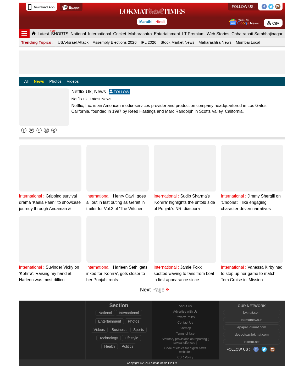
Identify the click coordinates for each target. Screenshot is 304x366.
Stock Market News (177, 42)
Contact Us (185, 322)
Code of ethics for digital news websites (185, 350)
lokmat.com (251, 312)
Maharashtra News (214, 42)
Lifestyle (131, 338)
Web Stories (218, 34)
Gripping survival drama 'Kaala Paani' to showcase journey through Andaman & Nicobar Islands (50, 203)
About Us (185, 306)
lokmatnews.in (251, 320)
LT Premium (193, 34)
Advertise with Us (185, 311)
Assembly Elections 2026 (115, 42)
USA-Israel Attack (73, 42)
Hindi (160, 22)
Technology (108, 338)
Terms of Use (185, 333)
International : (32, 196)
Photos (55, 81)
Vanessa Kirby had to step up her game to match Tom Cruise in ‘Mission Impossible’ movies (252, 274)
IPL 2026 (149, 42)
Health (109, 346)
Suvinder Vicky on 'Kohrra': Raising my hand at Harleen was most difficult (49, 273)
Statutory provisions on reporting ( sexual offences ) (185, 341)
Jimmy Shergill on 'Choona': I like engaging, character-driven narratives (251, 202)
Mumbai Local (248, 42)
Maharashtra (140, 34)
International (99, 34)
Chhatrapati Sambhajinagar (257, 34)
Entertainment (167, 34)
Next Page (152, 289)
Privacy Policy (185, 317)
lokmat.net (252, 342)
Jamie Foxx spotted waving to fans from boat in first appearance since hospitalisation (184, 274)
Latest (43, 34)
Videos (73, 81)
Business (119, 330)
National (78, 34)
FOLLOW (119, 91)
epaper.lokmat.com (251, 327)
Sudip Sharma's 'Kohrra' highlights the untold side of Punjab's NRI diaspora (184, 202)
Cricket (119, 34)
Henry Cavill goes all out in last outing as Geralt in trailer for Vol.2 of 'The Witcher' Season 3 (116, 203)
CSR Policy (185, 357)
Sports (138, 330)
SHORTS (59, 34)
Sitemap (185, 328)
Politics (127, 346)
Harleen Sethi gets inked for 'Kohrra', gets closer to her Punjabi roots (117, 273)
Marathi (145, 22)
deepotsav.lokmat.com (252, 334)
